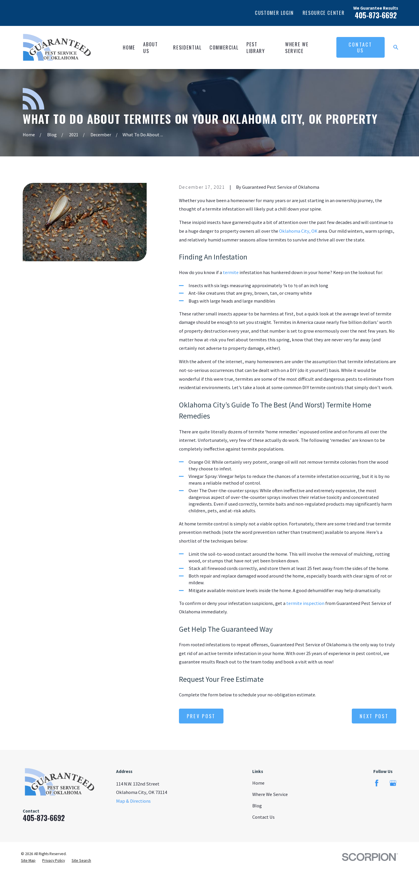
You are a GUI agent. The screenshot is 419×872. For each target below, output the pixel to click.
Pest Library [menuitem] (255, 47)
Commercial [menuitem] (224, 47)
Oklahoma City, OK (297, 231)
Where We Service (270, 794)
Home (258, 783)
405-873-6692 (376, 15)
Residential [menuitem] (187, 47)
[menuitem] (28, 860)
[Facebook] (376, 783)
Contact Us (360, 47)
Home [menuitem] (129, 47)
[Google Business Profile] (393, 783)
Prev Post (201, 716)
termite (231, 272)
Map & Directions (133, 801)
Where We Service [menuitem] (296, 47)
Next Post (374, 716)
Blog (257, 806)
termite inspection (305, 603)
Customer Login (274, 12)
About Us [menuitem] (150, 47)
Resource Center (324, 12)
